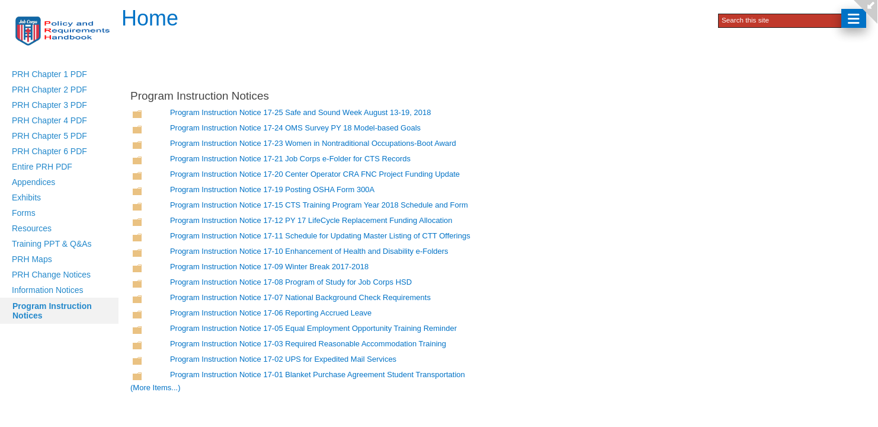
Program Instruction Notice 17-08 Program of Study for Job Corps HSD (291, 282)
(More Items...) (155, 387)
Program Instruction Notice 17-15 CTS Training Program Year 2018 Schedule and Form (319, 204)
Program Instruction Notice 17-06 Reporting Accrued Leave (270, 312)
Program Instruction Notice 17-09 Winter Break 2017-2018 (269, 266)
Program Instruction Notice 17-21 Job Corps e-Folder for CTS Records (290, 158)
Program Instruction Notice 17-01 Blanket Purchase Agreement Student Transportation (317, 374)
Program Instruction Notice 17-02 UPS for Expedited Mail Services (283, 359)
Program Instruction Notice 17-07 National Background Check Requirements (300, 297)
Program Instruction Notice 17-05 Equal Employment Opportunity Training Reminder (313, 328)
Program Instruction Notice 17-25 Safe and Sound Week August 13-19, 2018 (300, 112)
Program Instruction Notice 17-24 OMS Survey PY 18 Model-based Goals (295, 127)
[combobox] (781, 19)
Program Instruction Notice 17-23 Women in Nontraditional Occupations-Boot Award (313, 143)
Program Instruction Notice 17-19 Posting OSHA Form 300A (272, 189)
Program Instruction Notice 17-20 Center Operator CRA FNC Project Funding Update (315, 174)
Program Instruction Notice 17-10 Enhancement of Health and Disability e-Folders (309, 251)
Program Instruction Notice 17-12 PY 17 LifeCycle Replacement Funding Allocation (311, 220)
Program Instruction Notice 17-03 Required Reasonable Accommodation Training (308, 343)
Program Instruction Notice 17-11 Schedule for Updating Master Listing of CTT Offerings (320, 235)
